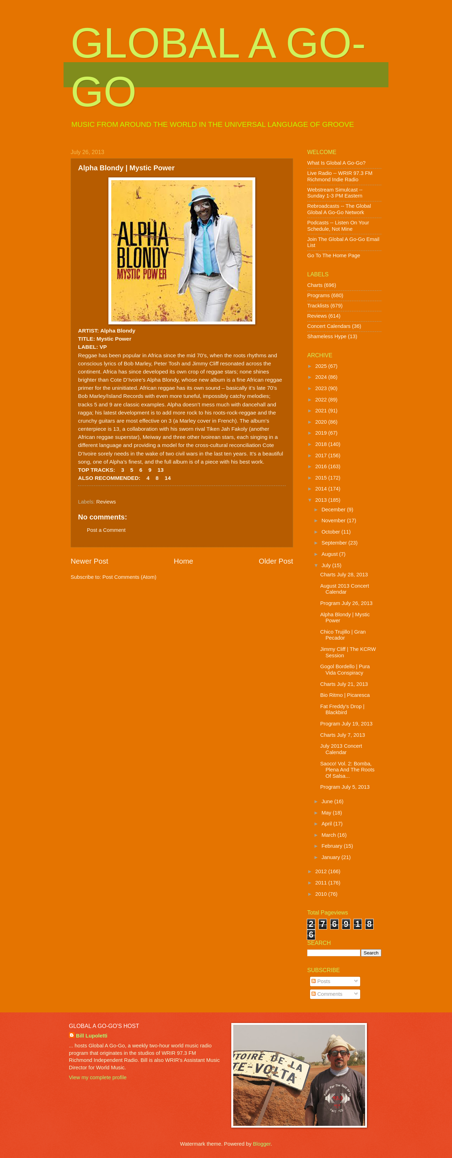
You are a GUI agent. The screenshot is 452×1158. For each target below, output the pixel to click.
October (331, 532)
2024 (321, 377)
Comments (326, 994)
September (334, 543)
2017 (321, 455)
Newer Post (89, 561)
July (326, 565)
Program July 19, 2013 (346, 724)
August (330, 554)
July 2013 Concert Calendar (341, 749)
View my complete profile (97, 1077)
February (332, 846)
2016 (321, 466)
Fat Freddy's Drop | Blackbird (342, 710)
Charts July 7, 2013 (342, 735)
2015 (321, 478)
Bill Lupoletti (91, 1036)
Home (183, 561)
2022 (321, 399)
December (334, 509)
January (331, 857)
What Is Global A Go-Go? (336, 163)
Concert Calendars (329, 326)
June (327, 801)
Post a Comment (106, 530)
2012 (321, 871)
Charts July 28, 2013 (344, 574)
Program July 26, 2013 (346, 603)
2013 (321, 500)
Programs (318, 295)
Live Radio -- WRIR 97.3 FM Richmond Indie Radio (340, 176)
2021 (321, 410)
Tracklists (318, 305)
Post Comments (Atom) (129, 577)
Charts (314, 285)
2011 (321, 883)
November (334, 520)
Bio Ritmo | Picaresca (345, 695)
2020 (321, 422)
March (329, 835)
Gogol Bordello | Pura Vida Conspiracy (345, 670)
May (327, 813)
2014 (321, 489)
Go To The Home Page (333, 255)
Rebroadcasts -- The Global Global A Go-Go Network (339, 209)
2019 (321, 433)
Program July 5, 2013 (345, 787)
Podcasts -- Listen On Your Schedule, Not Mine (338, 226)
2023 (321, 388)
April (327, 824)
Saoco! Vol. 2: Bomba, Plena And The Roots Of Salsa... (347, 770)
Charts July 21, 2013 (344, 684)
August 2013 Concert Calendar (344, 589)
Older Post (276, 561)
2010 (321, 894)
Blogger (261, 1144)
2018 (321, 444)
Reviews (106, 502)
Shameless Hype (326, 336)
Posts (320, 981)
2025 (321, 366)
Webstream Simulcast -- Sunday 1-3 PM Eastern (335, 193)
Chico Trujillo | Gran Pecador (343, 635)
